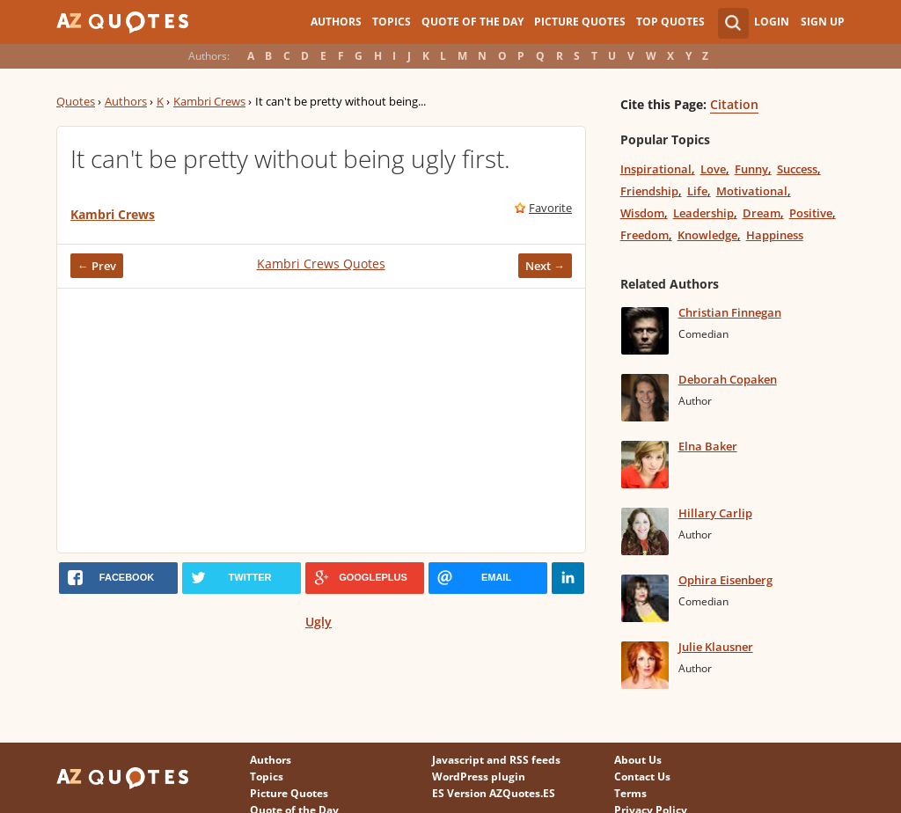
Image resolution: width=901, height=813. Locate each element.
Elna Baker (707, 446)
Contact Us (642, 776)
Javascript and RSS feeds (496, 759)
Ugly (318, 621)
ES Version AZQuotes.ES (493, 793)
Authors (336, 21)
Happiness (774, 235)
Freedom (644, 235)
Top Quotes (670, 21)
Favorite (550, 208)
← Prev (96, 266)
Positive (810, 213)
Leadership (703, 213)
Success (797, 169)
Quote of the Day (472, 21)
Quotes (75, 101)
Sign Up (823, 21)
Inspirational (656, 169)
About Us (638, 759)
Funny (751, 169)
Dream (761, 213)
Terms (630, 793)
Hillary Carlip (715, 513)
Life (697, 191)
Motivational (751, 191)
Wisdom (642, 213)
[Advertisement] (321, 420)
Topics (391, 21)
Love (713, 169)
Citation (734, 104)
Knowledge (707, 235)
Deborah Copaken (727, 379)
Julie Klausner (715, 647)
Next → (545, 266)
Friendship (649, 191)
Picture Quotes (580, 21)
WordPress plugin (478, 776)
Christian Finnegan (729, 312)
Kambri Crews (209, 101)
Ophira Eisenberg (725, 580)
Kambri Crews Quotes (321, 263)
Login (771, 21)
